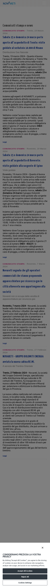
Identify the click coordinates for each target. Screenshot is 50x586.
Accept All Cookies (25, 571)
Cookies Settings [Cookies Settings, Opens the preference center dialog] (25, 583)
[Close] (42, 548)
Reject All (25, 577)
